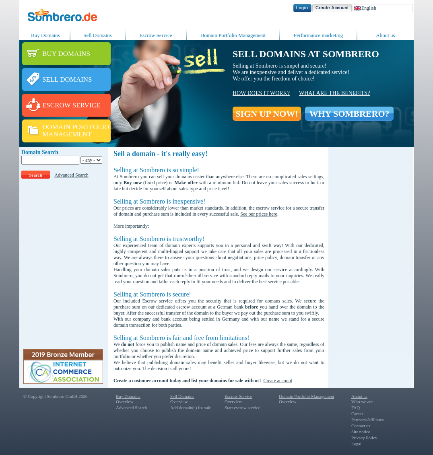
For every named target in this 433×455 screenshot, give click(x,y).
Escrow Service (155, 35)
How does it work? (261, 93)
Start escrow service (242, 407)
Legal (356, 443)
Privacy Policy (364, 437)
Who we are (362, 401)
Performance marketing (318, 35)
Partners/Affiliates (367, 419)
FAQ (355, 407)
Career (357, 413)
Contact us (360, 425)
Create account (277, 380)
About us (385, 35)
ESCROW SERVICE (71, 105)
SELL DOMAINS (67, 79)
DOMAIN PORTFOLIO (75, 127)
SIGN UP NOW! (266, 114)
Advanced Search (71, 175)
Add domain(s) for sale (190, 407)
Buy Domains (45, 35)
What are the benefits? (334, 93)
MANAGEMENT (67, 134)
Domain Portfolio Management (233, 35)
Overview (124, 401)
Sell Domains (97, 35)
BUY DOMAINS (66, 54)
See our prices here (258, 214)
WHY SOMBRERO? (349, 114)
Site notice (360, 431)
